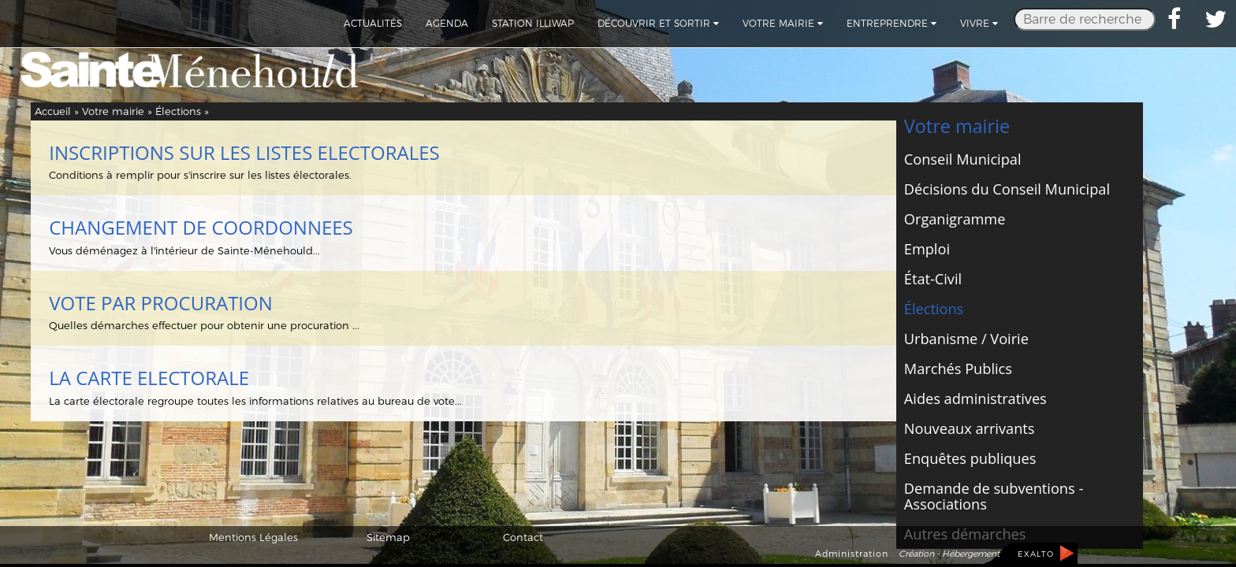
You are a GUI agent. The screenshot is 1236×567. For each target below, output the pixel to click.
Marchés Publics (958, 368)
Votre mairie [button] (783, 23)
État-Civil (933, 278)
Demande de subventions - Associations (993, 496)
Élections (178, 111)
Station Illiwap (533, 23)
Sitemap (388, 537)
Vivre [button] (979, 23)
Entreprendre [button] (891, 23)
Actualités (373, 23)
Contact (523, 537)
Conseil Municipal (963, 159)
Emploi (927, 248)
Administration (851, 553)
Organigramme (955, 218)
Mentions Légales (253, 537)
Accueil (53, 111)
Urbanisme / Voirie (966, 338)
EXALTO (1036, 554)
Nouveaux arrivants (969, 428)
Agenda (447, 23)
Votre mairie (113, 111)
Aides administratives (975, 398)
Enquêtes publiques (970, 458)
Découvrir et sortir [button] (658, 23)
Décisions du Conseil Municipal (1007, 189)
